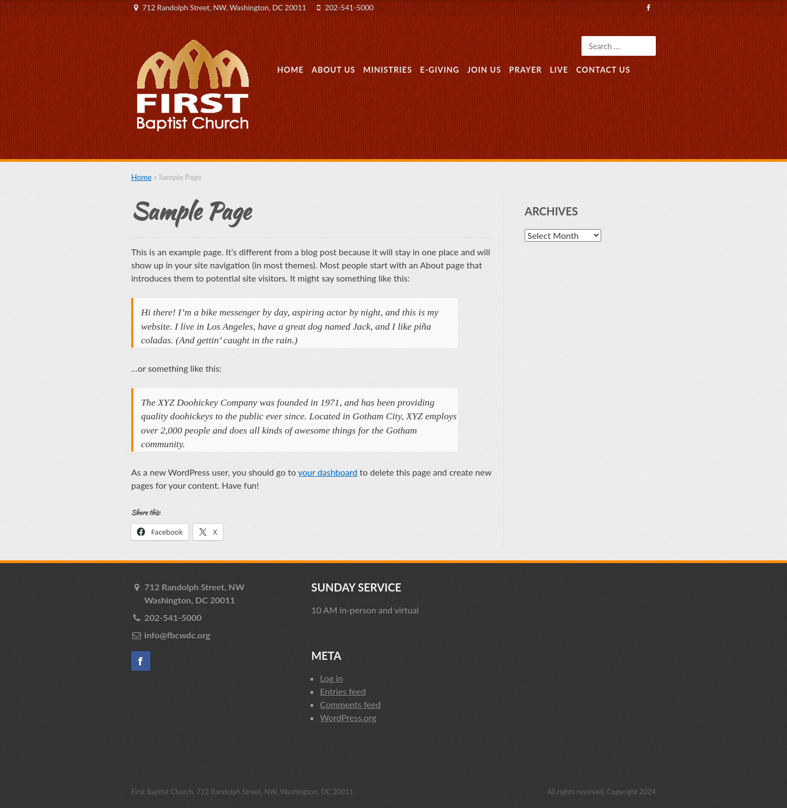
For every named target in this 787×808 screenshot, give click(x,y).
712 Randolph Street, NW (220, 594)
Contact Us (603, 69)
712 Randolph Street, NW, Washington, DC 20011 (224, 7)
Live (559, 69)
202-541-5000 (349, 7)
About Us (333, 69)
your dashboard (327, 472)
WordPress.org (348, 717)
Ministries (387, 69)
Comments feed (350, 704)
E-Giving (439, 69)
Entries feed (343, 691)
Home (290, 69)
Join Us (484, 69)
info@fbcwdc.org (177, 635)
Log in (331, 678)
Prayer (525, 69)
